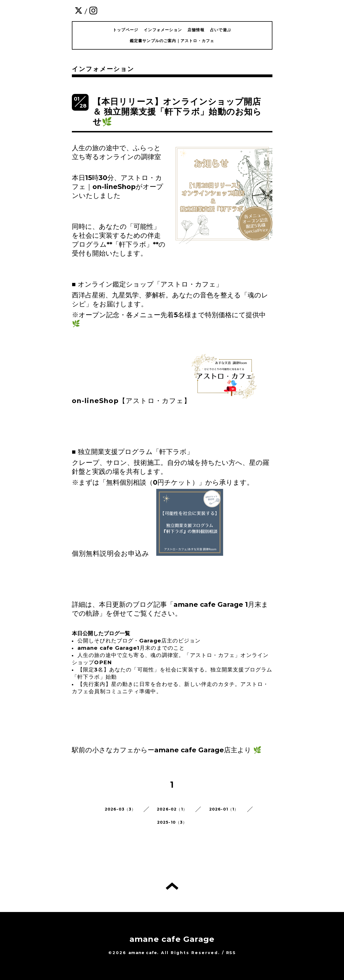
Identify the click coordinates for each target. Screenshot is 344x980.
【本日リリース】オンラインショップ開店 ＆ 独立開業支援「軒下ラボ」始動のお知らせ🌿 (177, 111)
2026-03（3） (120, 809)
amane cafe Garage (172, 939)
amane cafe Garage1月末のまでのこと (131, 648)
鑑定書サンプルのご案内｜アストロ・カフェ (172, 40)
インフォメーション (163, 29)
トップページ (125, 29)
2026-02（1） (172, 809)
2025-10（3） (172, 822)
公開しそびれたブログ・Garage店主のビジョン (139, 640)
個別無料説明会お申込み (111, 553)
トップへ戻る (172, 886)
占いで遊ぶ (220, 29)
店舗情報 (195, 29)
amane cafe (142, 952)
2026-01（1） (224, 809)
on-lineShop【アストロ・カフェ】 (131, 401)
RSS (231, 952)
